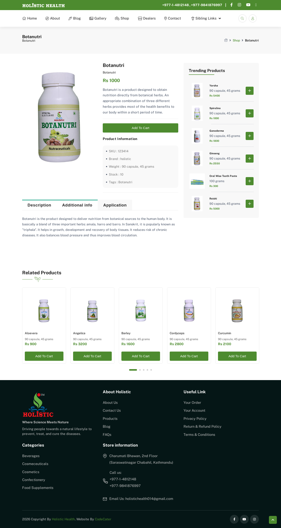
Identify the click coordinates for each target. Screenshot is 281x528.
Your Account (194, 410)
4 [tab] (147, 370)
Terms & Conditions (199, 435)
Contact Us (112, 410)
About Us (110, 402)
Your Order (192, 402)
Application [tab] (115, 205)
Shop (122, 18)
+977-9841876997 (206, 5)
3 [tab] (143, 370)
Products (110, 419)
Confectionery (33, 480)
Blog (74, 18)
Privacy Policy (195, 419)
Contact (172, 18)
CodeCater (103, 519)
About (52, 18)
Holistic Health (63, 519)
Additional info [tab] (77, 205)
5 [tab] (151, 370)
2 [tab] (140, 370)
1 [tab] (133, 370)
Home (29, 18)
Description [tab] (39, 205)
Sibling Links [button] (203, 18)
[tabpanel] (44, 325)
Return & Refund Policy (203, 426)
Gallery (97, 18)
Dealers (146, 18)
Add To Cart (140, 128)
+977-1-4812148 (175, 5)
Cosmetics (30, 472)
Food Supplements (37, 488)
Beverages (31, 456)
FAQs (107, 435)
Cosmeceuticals (35, 464)
